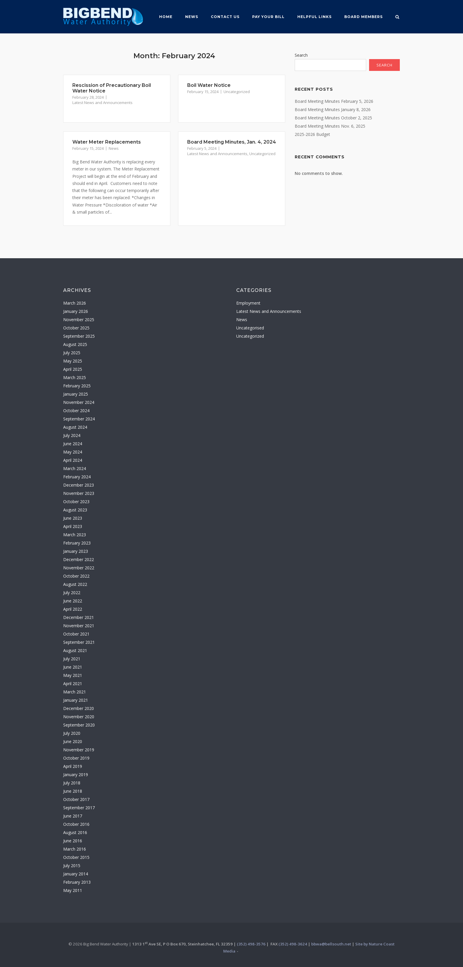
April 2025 (72, 369)
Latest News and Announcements (102, 102)
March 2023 (74, 534)
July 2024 (71, 435)
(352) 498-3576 (251, 944)
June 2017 (72, 816)
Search (301, 55)
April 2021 (72, 683)
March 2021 (74, 692)
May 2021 (72, 675)
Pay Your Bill (268, 16)
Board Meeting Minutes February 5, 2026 (334, 101)
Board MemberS (363, 16)
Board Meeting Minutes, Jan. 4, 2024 (231, 142)
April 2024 (72, 460)
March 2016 (74, 849)
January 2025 (75, 394)
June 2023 (72, 518)
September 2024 (79, 419)
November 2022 (78, 568)
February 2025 (77, 386)
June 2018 (72, 791)
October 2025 (76, 328)
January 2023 (75, 551)
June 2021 (72, 667)
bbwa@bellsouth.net (331, 944)
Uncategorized (237, 91)
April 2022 (72, 609)
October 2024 (76, 410)
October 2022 (76, 576)
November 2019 (78, 750)
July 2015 (71, 865)
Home (165, 16)
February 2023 (77, 543)
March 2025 (74, 377)
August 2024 (75, 427)
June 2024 (72, 443)
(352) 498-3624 (292, 944)
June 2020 (72, 741)
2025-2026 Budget (312, 134)
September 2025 (79, 336)
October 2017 (76, 799)
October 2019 (76, 758)
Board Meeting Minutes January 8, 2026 (333, 109)
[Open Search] (397, 17)
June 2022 (72, 601)
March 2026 (74, 303)
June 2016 (72, 841)
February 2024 (77, 477)
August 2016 (75, 832)
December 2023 (78, 485)
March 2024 (74, 468)
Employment (248, 303)
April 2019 (72, 766)
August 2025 (75, 344)
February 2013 (77, 882)
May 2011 (72, 890)
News (191, 16)
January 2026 (75, 311)
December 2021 (78, 617)
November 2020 (78, 716)
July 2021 (71, 659)
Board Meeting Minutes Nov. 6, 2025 (330, 126)
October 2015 (76, 857)
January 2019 (75, 774)
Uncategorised (250, 328)
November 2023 (78, 493)
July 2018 (71, 783)
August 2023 (75, 510)
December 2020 (78, 708)
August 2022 (75, 584)
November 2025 (78, 319)
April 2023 (72, 526)
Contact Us (225, 16)
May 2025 (72, 361)
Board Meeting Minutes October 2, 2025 (333, 118)
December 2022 (78, 559)
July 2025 (71, 352)
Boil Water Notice (209, 85)
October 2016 (76, 824)
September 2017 (79, 807)
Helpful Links (314, 16)
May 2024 (72, 452)
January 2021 (75, 700)
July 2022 (71, 592)
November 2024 (78, 402)
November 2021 (78, 625)
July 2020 (71, 733)
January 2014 (75, 874)
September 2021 (79, 642)
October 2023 (76, 501)
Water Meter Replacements (106, 142)
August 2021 (75, 650)
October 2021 (76, 634)
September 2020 (79, 725)
